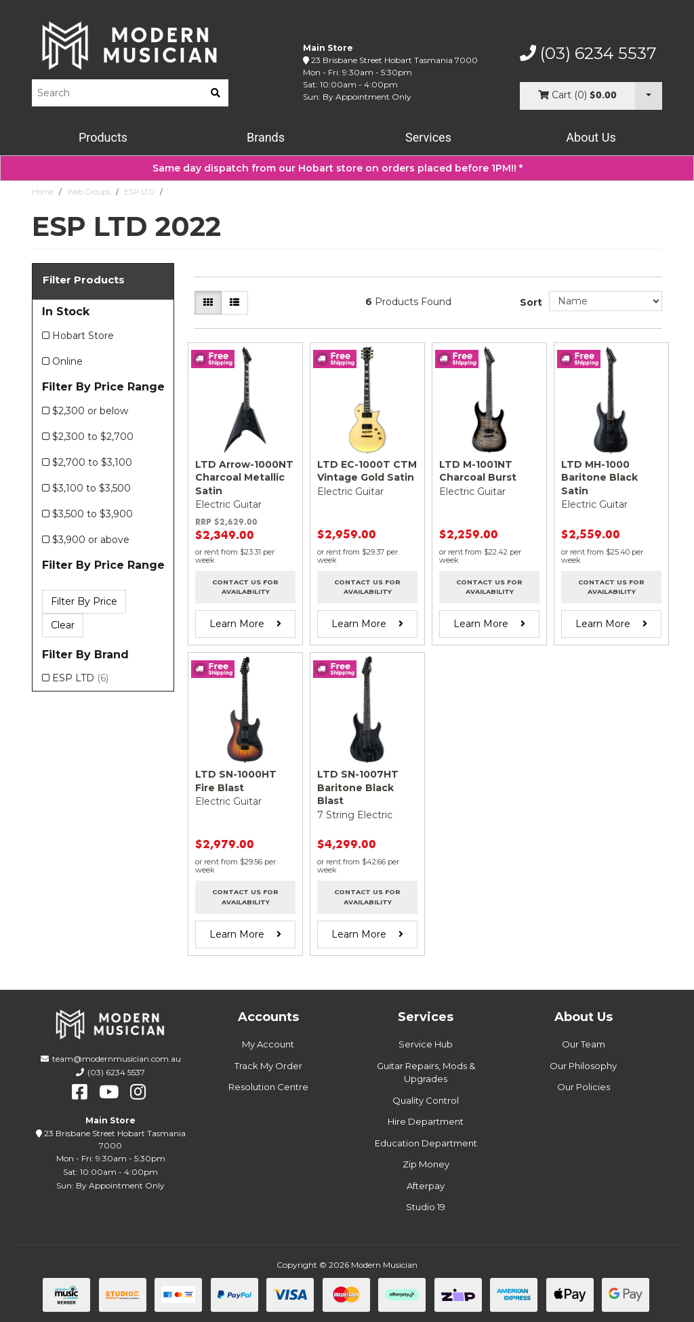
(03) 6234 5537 (588, 53)
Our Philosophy (583, 1065)
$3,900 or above (90, 540)
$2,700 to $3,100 (92, 462)
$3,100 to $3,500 (91, 488)
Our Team (583, 1044)
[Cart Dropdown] (648, 96)
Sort (531, 302)
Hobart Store (83, 335)
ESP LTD (139, 192)
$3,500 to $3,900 (92, 514)
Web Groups (88, 192)
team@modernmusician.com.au (116, 1059)
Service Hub (426, 1044)
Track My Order (268, 1065)
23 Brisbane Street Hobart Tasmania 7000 (394, 60)
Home (43, 192)
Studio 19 (425, 1206)
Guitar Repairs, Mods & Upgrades (426, 1072)
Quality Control (425, 1100)
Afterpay (426, 1185)
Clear (63, 625)
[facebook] (79, 1092)
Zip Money (426, 1164)
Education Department (426, 1143)
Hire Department (426, 1121)
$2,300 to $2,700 (93, 436)
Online (67, 361)
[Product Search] (117, 92)
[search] (215, 92)
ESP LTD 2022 (192, 192)
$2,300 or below (90, 411)
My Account (268, 1044)
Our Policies (583, 1086)
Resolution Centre (268, 1086)
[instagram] (138, 1092)
